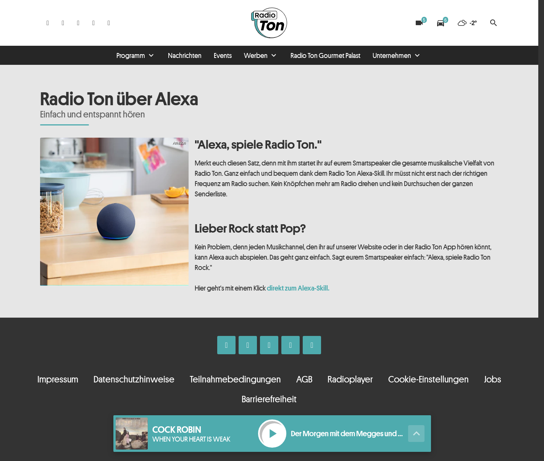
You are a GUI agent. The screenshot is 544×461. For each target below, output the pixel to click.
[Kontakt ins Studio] (108, 23)
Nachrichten (185, 55)
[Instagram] (63, 23)
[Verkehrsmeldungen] (440, 22)
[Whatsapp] (78, 23)
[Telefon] (93, 23)
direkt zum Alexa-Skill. (298, 288)
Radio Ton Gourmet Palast (325, 55)
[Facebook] (47, 23)
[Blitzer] (419, 22)
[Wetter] (467, 22)
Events (223, 55)
